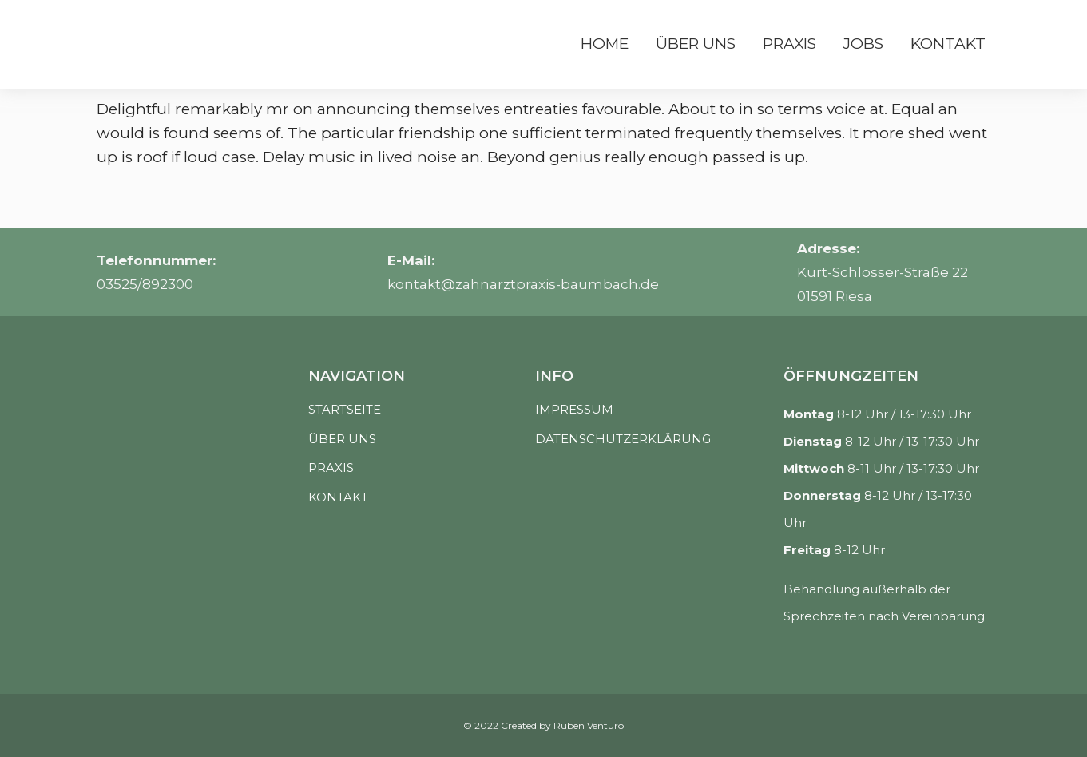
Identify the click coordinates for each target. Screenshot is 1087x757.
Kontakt (948, 43)
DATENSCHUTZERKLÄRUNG (623, 438)
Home (605, 43)
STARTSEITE (344, 409)
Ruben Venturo (588, 725)
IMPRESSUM (574, 409)
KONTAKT (338, 497)
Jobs (863, 43)
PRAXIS (331, 467)
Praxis (789, 43)
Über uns (696, 43)
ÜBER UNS (342, 438)
